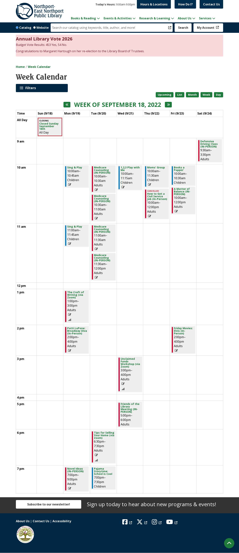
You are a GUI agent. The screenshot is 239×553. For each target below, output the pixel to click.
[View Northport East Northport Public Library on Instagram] (157, 523)
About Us (23, 521)
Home (20, 67)
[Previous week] (66, 104)
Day (218, 94)
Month (192, 94)
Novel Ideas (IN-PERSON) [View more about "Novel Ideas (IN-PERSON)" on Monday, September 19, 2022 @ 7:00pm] (75, 470)
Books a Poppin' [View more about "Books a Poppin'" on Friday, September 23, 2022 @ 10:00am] (179, 168)
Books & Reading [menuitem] (83, 18)
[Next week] (168, 104)
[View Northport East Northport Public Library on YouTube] (172, 523)
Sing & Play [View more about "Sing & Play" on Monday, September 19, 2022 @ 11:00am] (74, 226)
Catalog (25, 28)
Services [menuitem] (205, 18)
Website (42, 28)
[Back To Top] (229, 543)
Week (206, 94)
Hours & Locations (153, 4)
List (179, 94)
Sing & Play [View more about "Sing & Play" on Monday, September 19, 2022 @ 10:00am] (74, 167)
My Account (206, 28)
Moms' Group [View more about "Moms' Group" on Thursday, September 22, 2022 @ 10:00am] (156, 167)
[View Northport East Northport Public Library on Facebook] (127, 523)
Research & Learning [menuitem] (154, 18)
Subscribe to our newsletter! (48, 504)
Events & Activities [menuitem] (118, 18)
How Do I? (185, 4)
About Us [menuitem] (184, 18)
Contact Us (211, 4)
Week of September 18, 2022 (117, 104)
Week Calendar (39, 67)
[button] (115, 4)
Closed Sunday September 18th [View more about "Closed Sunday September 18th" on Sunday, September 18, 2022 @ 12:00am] (49, 126)
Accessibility (61, 521)
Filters (31, 88)
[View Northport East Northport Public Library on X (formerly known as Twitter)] (142, 523)
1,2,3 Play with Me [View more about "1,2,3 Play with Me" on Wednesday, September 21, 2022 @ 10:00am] (130, 168)
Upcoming (164, 94)
